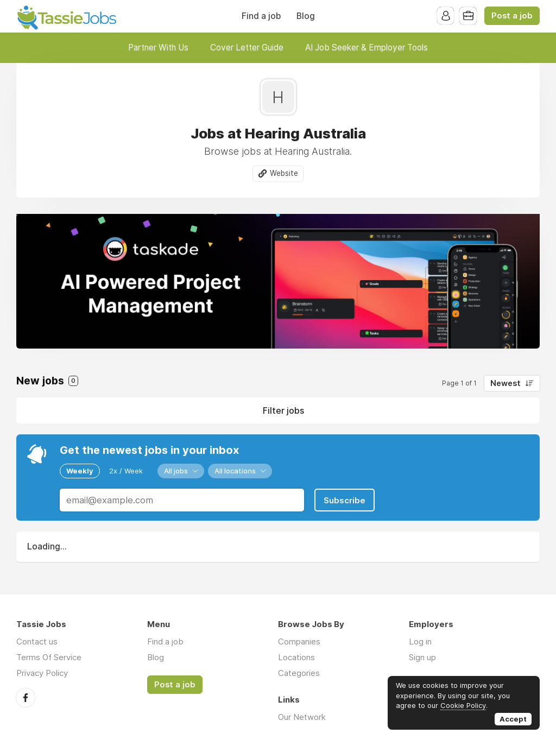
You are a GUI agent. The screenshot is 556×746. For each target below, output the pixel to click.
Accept (513, 719)
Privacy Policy (42, 672)
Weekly (79, 470)
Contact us (37, 641)
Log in (420, 641)
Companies (299, 641)
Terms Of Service (48, 657)
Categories (299, 672)
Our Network (302, 716)
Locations (296, 657)
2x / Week (126, 470)
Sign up (422, 657)
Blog (305, 16)
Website (284, 173)
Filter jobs (283, 410)
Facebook (25, 696)
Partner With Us (158, 47)
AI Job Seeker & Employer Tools (366, 47)
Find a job (261, 16)
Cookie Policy (463, 705)
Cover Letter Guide (246, 47)
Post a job (512, 16)
